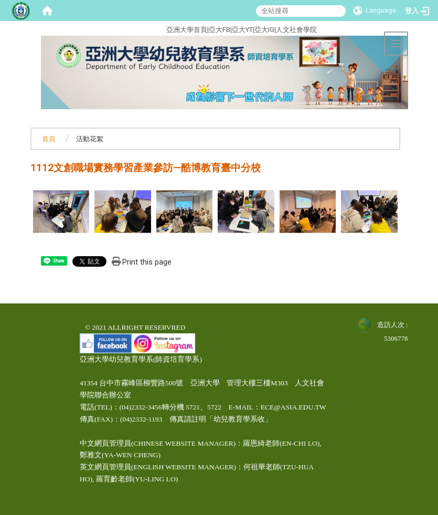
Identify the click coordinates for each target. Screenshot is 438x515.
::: (126, 28)
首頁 (49, 139)
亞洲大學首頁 (186, 30)
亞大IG (264, 30)
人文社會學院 (296, 30)
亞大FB (219, 30)
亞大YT (242, 30)
